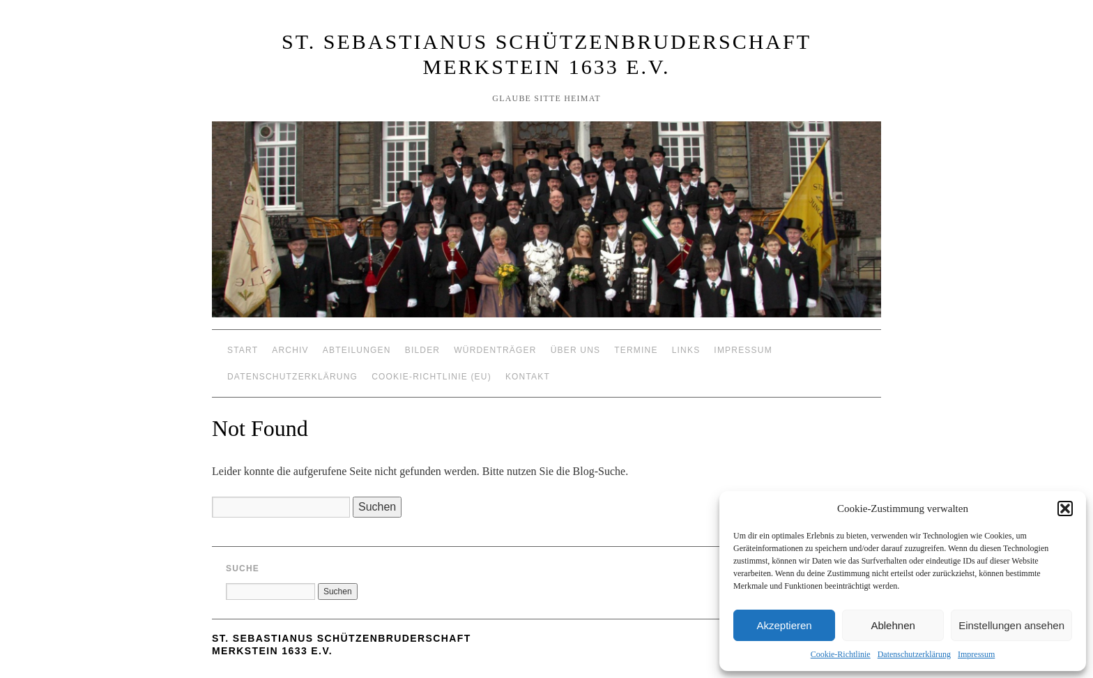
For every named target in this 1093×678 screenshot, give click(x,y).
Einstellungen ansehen (1011, 625)
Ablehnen (893, 625)
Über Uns (576, 350)
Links (686, 350)
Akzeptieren (783, 625)
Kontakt (527, 377)
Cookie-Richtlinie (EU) (431, 377)
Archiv (290, 350)
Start (242, 350)
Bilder (423, 350)
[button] (1065, 508)
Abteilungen (357, 350)
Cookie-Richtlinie (841, 654)
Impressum (976, 654)
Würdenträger (495, 350)
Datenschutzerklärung (914, 654)
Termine (635, 350)
